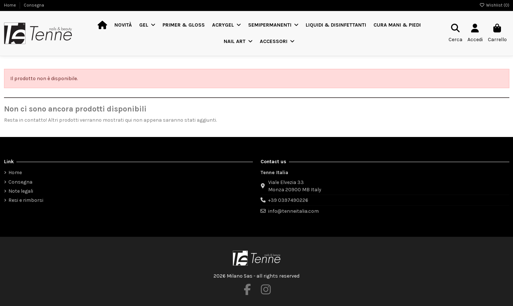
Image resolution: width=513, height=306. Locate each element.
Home (10, 5)
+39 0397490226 (288, 200)
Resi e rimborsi (25, 200)
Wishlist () (494, 5)
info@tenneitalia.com (293, 211)
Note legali (20, 191)
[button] (147, 25)
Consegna (34, 5)
